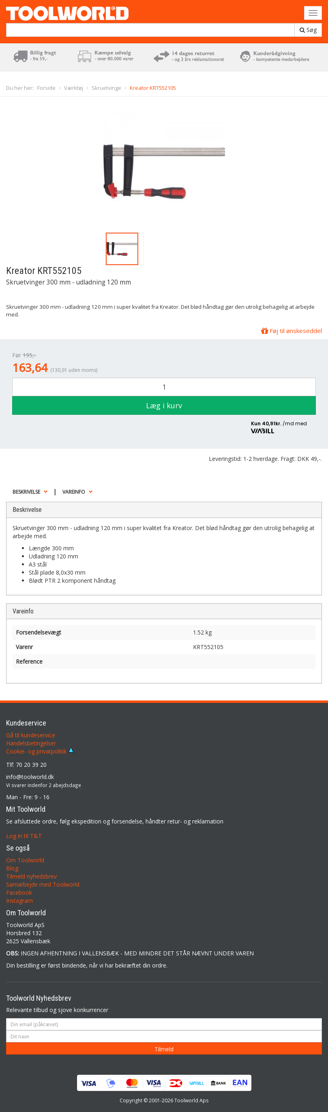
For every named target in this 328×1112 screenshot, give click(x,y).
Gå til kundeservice (30, 735)
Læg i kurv (164, 405)
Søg (308, 30)
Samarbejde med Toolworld (42, 884)
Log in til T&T (24, 836)
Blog (12, 868)
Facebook (19, 892)
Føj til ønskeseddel (291, 331)
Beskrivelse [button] (26, 491)
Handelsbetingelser (31, 743)
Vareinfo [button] (73, 491)
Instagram (19, 900)
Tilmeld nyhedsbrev (31, 876)
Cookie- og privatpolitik (40, 751)
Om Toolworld (25, 860)
